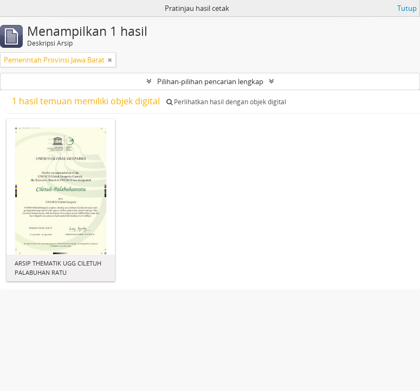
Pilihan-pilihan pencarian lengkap (210, 81)
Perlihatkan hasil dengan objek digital (226, 101)
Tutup (407, 8)
